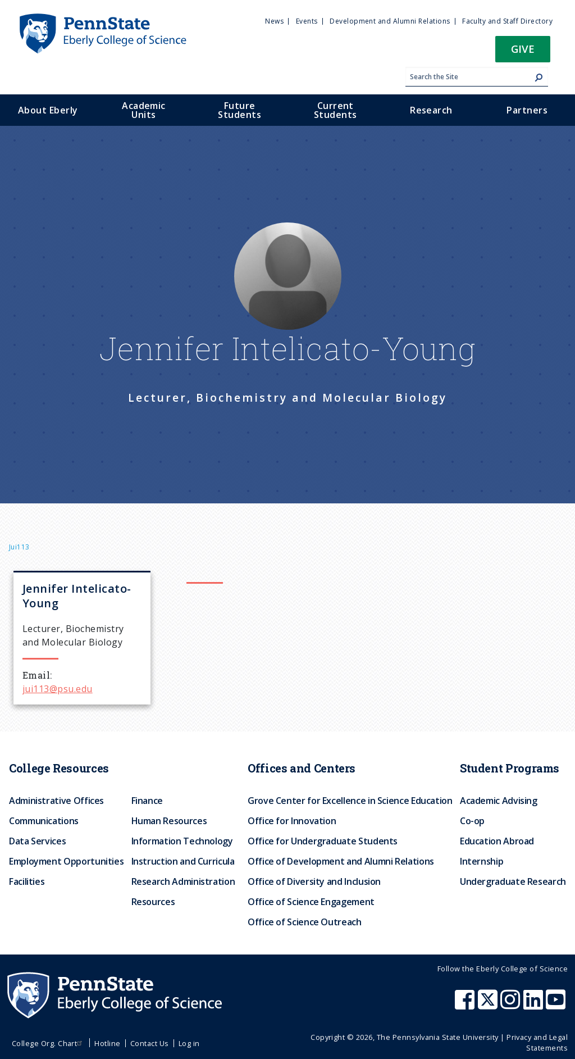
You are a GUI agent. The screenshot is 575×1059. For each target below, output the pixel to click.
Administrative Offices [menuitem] (56, 800)
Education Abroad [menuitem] (497, 841)
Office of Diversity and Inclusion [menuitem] (314, 881)
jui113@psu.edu (57, 689)
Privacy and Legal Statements (537, 1042)
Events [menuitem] (307, 21)
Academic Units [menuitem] (144, 110)
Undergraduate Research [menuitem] (513, 881)
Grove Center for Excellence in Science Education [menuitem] (350, 800)
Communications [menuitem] (44, 821)
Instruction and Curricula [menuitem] (183, 861)
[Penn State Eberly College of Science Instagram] (511, 1005)
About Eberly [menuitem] (48, 110)
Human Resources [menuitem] (169, 821)
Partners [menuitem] (526, 110)
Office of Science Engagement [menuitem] (311, 902)
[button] (522, 52)
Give (523, 49)
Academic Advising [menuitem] (498, 800)
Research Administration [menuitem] (183, 881)
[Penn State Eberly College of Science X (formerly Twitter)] (489, 1005)
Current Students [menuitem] (335, 110)
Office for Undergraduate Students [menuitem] (323, 841)
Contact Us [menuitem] (149, 1043)
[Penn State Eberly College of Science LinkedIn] (534, 1005)
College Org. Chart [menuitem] (48, 1043)
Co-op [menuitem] (472, 821)
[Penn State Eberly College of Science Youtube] (557, 1005)
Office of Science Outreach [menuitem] (305, 922)
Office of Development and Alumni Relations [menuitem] (341, 861)
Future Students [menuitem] (239, 110)
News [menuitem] (274, 21)
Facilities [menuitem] (26, 881)
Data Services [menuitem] (37, 841)
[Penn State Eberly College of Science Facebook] (466, 1005)
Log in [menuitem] (189, 1043)
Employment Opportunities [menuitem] (66, 861)
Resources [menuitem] (153, 902)
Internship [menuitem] (481, 861)
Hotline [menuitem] (107, 1043)
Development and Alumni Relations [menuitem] (390, 21)
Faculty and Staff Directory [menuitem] (507, 21)
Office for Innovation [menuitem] (292, 821)
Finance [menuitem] (147, 800)
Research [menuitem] (431, 110)
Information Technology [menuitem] (182, 841)
